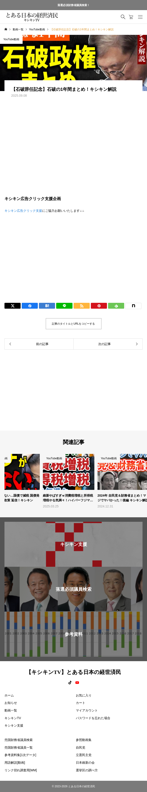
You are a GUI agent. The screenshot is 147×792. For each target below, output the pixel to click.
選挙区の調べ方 (87, 770)
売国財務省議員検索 (18, 740)
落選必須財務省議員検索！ (74, 5)
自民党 (80, 747)
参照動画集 (84, 740)
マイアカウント (87, 710)
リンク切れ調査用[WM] (20, 770)
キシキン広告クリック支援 (23, 210)
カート (80, 703)
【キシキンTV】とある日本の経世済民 (73, 672)
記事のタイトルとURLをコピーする (73, 323)
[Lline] (64, 306)
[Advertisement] (73, 253)
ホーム (9, 695)
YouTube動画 (11, 39)
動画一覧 (10, 710)
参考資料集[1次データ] (20, 755)
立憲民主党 (84, 755)
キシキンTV (12, 718)
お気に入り (84, 695)
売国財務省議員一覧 (18, 747)
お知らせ (10, 703)
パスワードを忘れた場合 (93, 718)
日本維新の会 (85, 762)
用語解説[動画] (14, 762)
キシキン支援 (13, 725)
